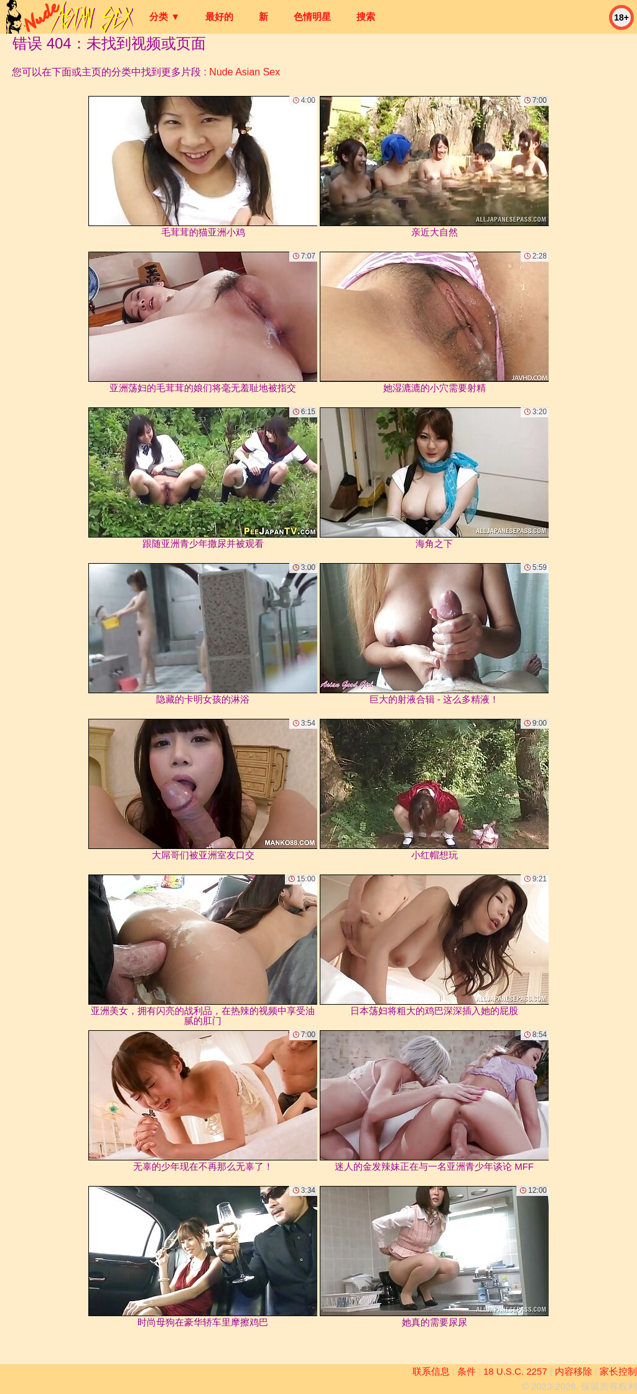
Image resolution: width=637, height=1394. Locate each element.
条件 (466, 1371)
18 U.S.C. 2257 (515, 1371)
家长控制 (618, 1371)
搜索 (365, 16)
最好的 (219, 16)
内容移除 (573, 1371)
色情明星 (312, 16)
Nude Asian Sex (244, 72)
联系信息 (431, 1371)
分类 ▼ (164, 16)
